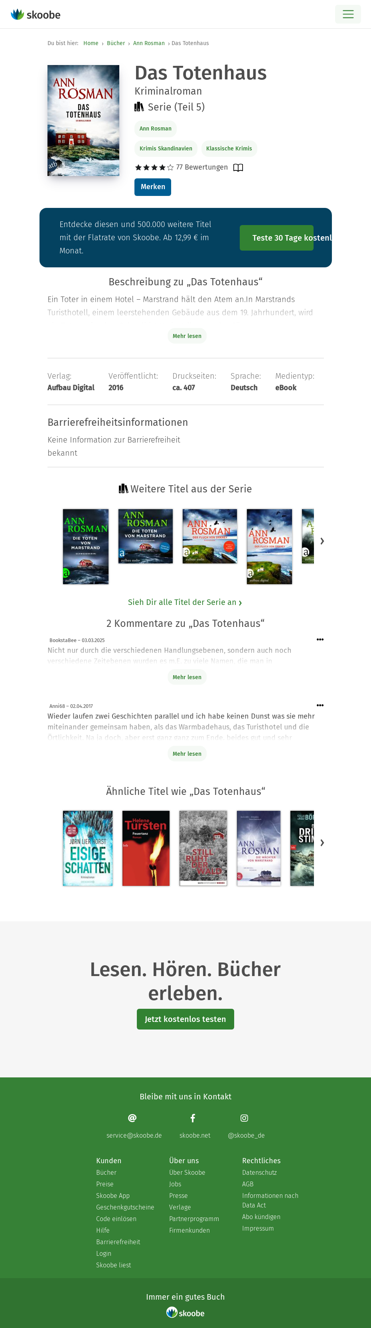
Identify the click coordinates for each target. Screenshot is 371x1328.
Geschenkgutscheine (124, 1207)
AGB (248, 1184)
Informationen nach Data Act (270, 1200)
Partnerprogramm (194, 1219)
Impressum (258, 1228)
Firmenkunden (189, 1230)
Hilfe (103, 1230)
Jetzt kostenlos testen (185, 1019)
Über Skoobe (187, 1172)
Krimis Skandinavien (166, 148)
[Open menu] (348, 14)
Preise (105, 1184)
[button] (322, 541)
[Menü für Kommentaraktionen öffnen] (320, 639)
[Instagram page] (246, 1126)
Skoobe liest (113, 1265)
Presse (178, 1196)
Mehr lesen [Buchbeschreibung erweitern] (187, 336)
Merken (153, 186)
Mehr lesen (187, 677)
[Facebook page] (195, 1126)
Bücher (116, 43)
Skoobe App (113, 1196)
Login (103, 1253)
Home (91, 43)
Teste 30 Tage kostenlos (283, 238)
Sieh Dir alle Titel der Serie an (185, 602)
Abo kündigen (261, 1217)
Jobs (175, 1184)
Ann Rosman (149, 43)
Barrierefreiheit (118, 1242)
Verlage (180, 1207)
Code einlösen (116, 1219)
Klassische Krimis (229, 148)
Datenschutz (259, 1172)
